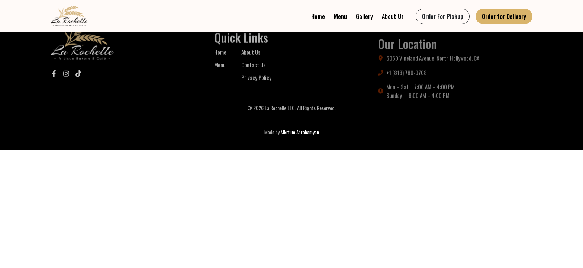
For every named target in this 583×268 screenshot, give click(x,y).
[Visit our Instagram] (66, 79)
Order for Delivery (504, 16)
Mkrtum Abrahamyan (300, 132)
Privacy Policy (256, 88)
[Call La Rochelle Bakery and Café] (455, 84)
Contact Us (253, 75)
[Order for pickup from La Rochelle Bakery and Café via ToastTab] (443, 16)
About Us (393, 16)
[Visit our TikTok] (78, 79)
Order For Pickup (442, 16)
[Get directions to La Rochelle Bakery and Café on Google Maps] (455, 70)
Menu (340, 16)
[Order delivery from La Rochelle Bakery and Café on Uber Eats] (504, 16)
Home (318, 16)
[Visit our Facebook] (54, 79)
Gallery (364, 16)
